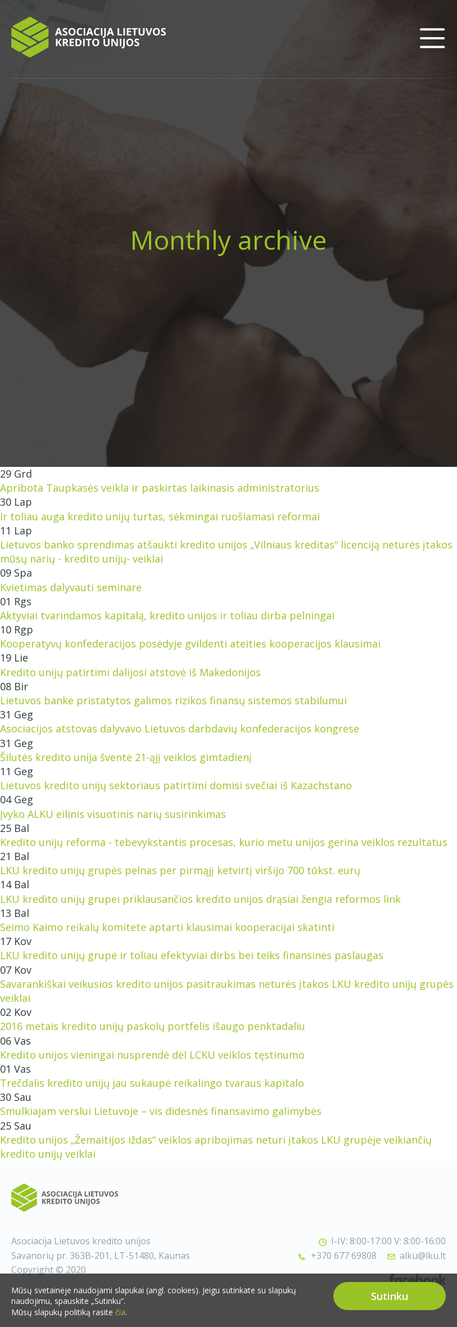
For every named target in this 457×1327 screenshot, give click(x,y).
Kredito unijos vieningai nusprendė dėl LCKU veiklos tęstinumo (152, 1054)
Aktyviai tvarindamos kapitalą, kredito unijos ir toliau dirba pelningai (167, 615)
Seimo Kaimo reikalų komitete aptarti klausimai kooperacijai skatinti (167, 927)
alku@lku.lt (423, 1255)
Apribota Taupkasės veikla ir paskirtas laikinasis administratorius (159, 487)
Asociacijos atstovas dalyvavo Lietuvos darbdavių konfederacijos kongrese (179, 728)
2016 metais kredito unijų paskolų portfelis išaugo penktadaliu (152, 1026)
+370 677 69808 (344, 1255)
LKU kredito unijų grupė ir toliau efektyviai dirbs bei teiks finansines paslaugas (191, 955)
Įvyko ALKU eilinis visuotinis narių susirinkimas (113, 814)
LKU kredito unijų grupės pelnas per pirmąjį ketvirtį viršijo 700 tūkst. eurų (180, 870)
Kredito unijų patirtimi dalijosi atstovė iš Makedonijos (130, 672)
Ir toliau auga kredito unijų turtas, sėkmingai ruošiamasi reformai (160, 516)
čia (120, 1315)
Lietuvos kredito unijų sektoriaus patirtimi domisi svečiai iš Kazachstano (176, 785)
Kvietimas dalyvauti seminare (71, 587)
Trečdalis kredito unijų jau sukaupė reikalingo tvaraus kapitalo (152, 1083)
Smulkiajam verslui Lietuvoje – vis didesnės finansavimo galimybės (161, 1111)
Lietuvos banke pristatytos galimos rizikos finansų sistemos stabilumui (173, 700)
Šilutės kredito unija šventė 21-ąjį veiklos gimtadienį (126, 757)
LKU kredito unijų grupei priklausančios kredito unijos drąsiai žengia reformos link (200, 899)
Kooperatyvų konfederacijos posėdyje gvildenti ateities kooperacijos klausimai (190, 643)
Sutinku (389, 1299)
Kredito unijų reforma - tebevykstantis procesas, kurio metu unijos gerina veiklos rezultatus (223, 842)
